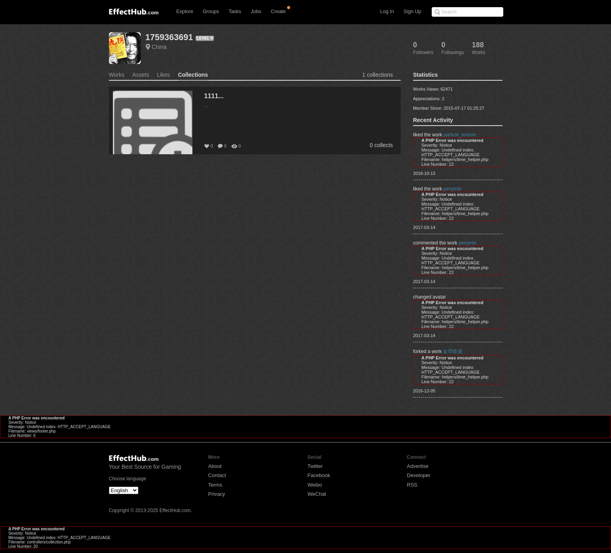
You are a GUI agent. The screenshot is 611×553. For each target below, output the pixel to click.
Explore (185, 11)
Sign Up (412, 11)
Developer (419, 475)
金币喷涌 (452, 351)
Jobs (256, 11)
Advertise (418, 466)
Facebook (319, 475)
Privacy (216, 494)
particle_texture (460, 135)
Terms (215, 485)
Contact (217, 475)
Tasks (235, 11)
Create (278, 11)
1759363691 (169, 37)
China (159, 47)
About (215, 466)
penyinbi (453, 189)
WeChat (317, 494)
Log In (387, 11)
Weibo (315, 485)
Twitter (315, 466)
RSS (412, 485)
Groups (211, 11)
